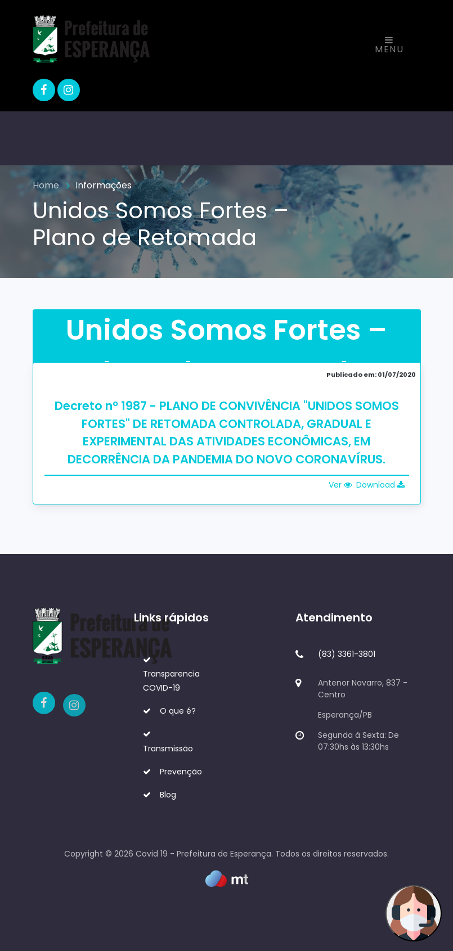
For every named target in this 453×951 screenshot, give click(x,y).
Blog (159, 794)
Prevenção (172, 771)
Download (380, 484)
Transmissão (168, 742)
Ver (340, 484)
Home (46, 185)
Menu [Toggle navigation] (389, 45)
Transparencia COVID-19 (171, 674)
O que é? (169, 710)
